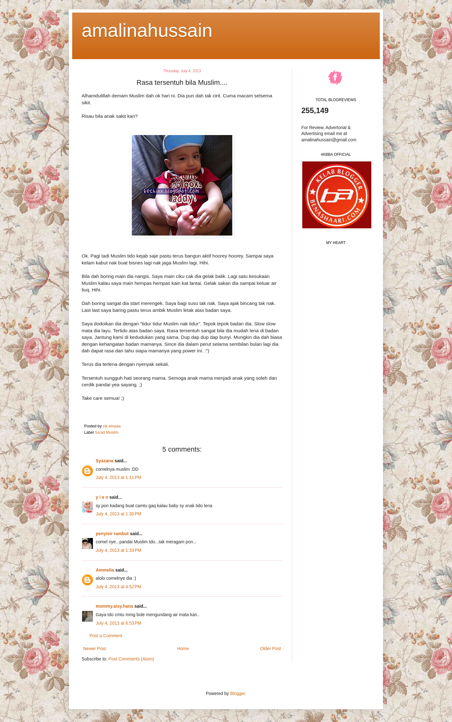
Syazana (104, 460)
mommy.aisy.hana (114, 606)
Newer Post (94, 648)
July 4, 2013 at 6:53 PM (118, 623)
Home (183, 648)
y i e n (103, 497)
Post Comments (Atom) (131, 658)
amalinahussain (147, 30)
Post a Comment (105, 635)
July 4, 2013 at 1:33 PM (118, 550)
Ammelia (105, 570)
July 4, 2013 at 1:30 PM (118, 513)
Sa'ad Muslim (106, 432)
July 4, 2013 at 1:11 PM (118, 477)
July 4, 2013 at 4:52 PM (118, 586)
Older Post (270, 648)
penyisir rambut (112, 533)
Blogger (237, 693)
